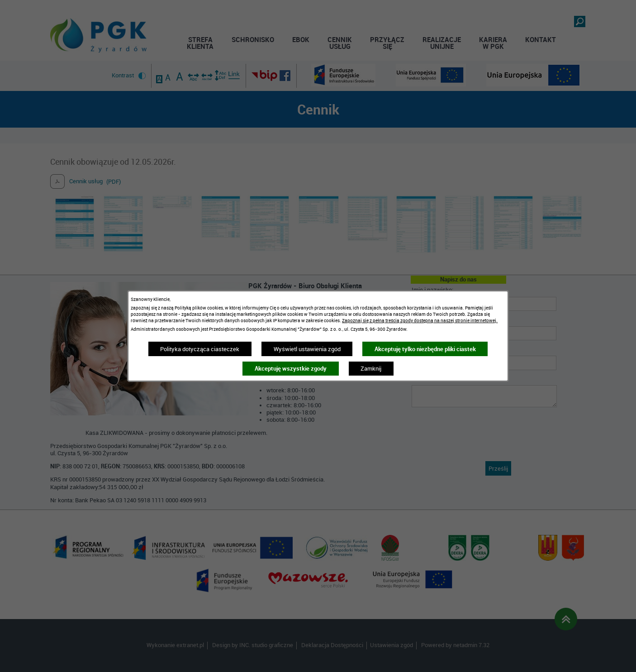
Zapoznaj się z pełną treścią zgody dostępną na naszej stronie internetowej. (420, 320)
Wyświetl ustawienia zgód (307, 349)
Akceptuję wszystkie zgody (291, 368)
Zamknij (371, 368)
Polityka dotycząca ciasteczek (199, 349)
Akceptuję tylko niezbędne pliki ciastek (425, 349)
